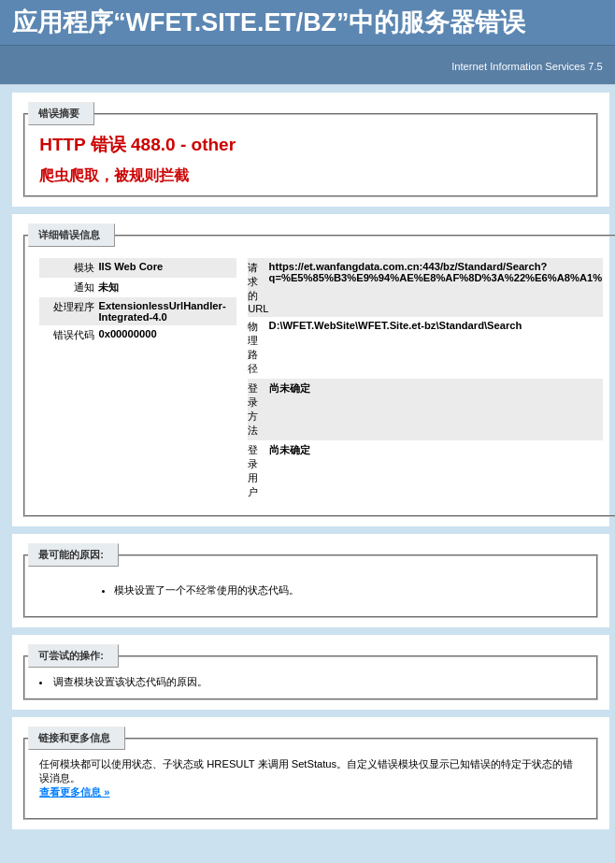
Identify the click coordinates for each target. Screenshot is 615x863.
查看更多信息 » (74, 792)
